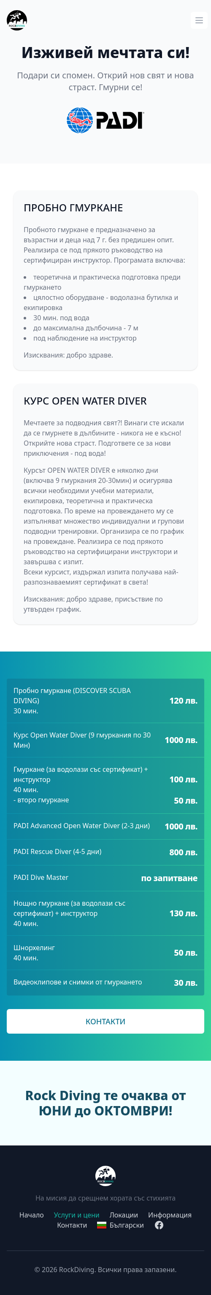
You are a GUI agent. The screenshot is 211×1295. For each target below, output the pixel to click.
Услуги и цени (77, 1215)
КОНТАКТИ (106, 1021)
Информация (170, 1215)
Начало (31, 1215)
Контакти (72, 1225)
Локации (124, 1215)
